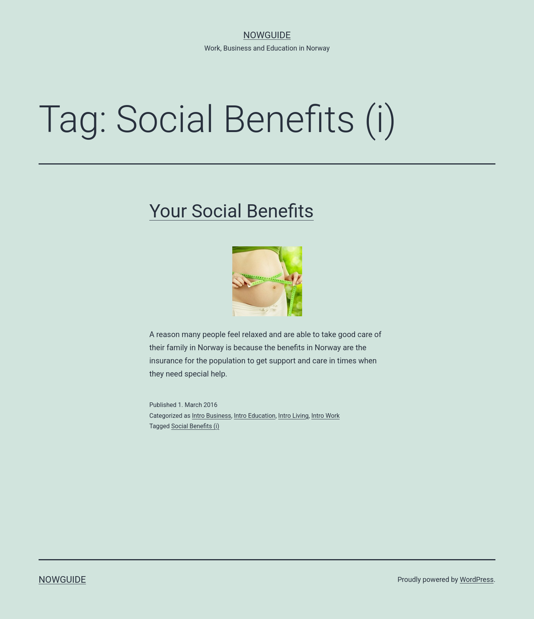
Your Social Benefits (231, 211)
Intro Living (293, 415)
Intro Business (211, 415)
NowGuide (267, 35)
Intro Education (254, 415)
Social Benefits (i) (195, 426)
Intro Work (325, 415)
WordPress (476, 579)
